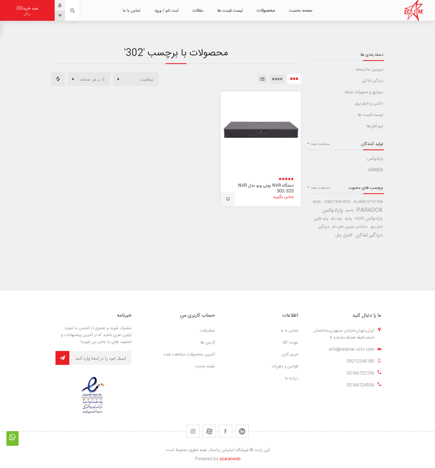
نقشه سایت (205, 366)
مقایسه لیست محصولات (58, 79)
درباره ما (291, 378)
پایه (348, 218)
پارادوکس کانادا (369, 218)
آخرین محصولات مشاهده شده (189, 354)
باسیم (350, 210)
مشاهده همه (320, 144)
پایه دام (336, 219)
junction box (337, 202)
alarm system (368, 202)
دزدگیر (323, 227)
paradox (369, 210)
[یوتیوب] (209, 431)
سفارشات (207, 330)
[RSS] (192, 431)
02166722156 (360, 373)
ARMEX (375, 170)
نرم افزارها (374, 126)
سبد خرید (27, 11)
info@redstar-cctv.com (351, 349)
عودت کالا (290, 342)
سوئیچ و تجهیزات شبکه (364, 92)
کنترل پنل (344, 235)
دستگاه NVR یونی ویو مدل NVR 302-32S (266, 188)
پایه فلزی (321, 218)
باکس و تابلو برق (369, 103)
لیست (262, 79)
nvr (317, 202)
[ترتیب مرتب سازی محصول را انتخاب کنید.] (136, 79)
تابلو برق (376, 227)
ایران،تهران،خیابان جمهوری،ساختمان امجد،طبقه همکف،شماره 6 (343, 334)
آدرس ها (207, 342)
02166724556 (360, 385)
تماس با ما (289, 330)
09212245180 (360, 361)
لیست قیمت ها (370, 114)
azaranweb (230, 459)
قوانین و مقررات (285, 366)
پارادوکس (375, 158)
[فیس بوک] (225, 431)
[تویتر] (242, 431)
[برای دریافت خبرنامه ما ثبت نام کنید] (100, 358)
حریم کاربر (290, 354)
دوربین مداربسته (369, 69)
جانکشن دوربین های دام (350, 227)
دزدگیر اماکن (372, 80)
